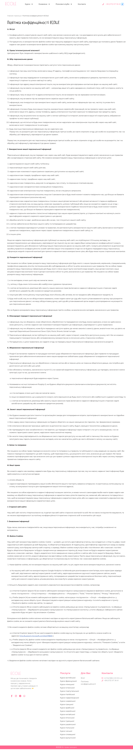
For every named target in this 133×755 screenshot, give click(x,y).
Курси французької (68, 687)
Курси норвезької (67, 707)
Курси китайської (67, 720)
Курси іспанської (67, 694)
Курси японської (67, 724)
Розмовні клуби (64, 4)
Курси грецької (66, 710)
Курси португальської (69, 697)
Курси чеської (66, 737)
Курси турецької (67, 727)
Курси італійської (67, 700)
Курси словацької (67, 740)
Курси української (68, 730)
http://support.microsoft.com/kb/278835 (35, 641)
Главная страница (14, 16)
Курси (29, 4)
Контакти (82, 4)
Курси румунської (68, 744)
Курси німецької (67, 690)
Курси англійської (67, 684)
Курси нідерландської (69, 704)
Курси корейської (67, 717)
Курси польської (67, 734)
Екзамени (44, 4)
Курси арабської (67, 714)
